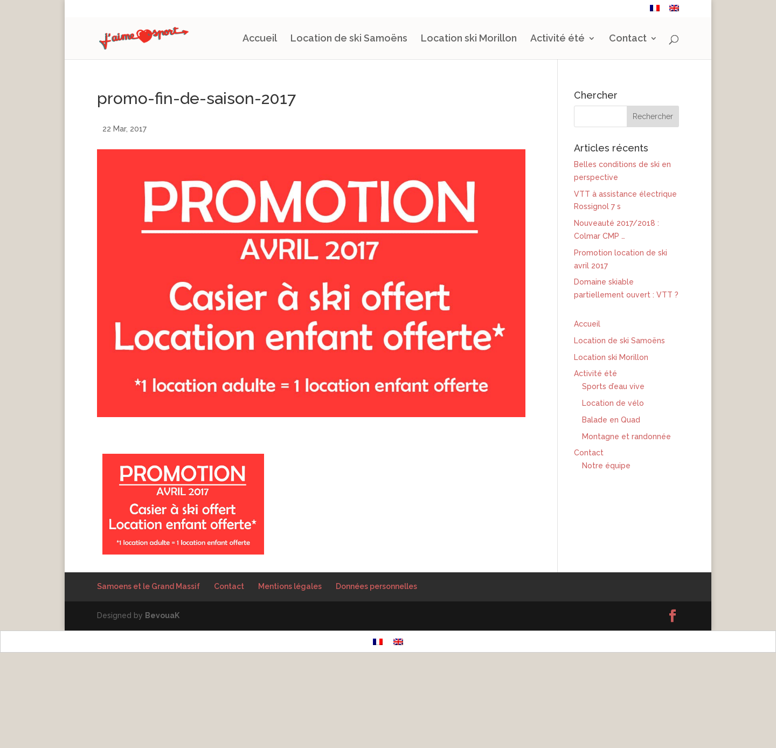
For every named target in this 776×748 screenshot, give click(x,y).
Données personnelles (376, 660)
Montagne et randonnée (626, 511)
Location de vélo (613, 477)
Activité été (557, 39)
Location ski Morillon (469, 39)
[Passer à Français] (378, 716)
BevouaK (162, 689)
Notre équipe (606, 540)
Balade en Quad (611, 494)
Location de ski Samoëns (348, 39)
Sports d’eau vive (613, 460)
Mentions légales (290, 660)
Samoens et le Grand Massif (148, 660)
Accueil (259, 39)
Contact (626, 9)
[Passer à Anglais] (674, 11)
